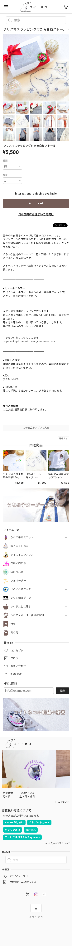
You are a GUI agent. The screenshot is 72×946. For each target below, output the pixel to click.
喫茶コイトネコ (19, 546)
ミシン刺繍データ (21, 598)
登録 (62, 690)
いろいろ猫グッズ (21, 589)
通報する (63, 438)
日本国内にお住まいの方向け (36, 214)
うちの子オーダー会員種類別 (27, 615)
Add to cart (36, 203)
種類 (5, 160)
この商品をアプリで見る (36, 427)
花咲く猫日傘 (18, 563)
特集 (13, 623)
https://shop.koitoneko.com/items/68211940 (29, 341)
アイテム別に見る (21, 606)
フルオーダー (18, 580)
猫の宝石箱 (17, 572)
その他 (14, 632)
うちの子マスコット (22, 537)
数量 (5, 175)
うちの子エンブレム (22, 554)
